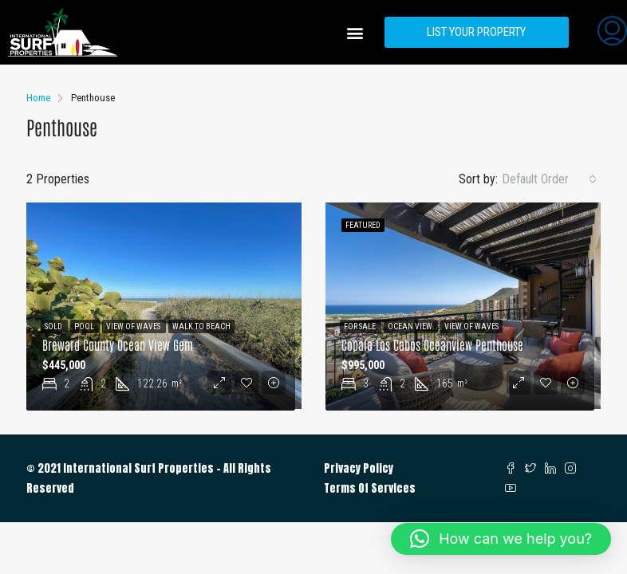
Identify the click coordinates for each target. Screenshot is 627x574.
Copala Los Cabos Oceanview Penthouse (432, 344)
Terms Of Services (370, 488)
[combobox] (549, 179)
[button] (355, 32)
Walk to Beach (201, 326)
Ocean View (411, 326)
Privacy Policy (358, 468)
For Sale (360, 326)
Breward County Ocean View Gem (117, 344)
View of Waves (134, 326)
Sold (54, 326)
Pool (85, 326)
